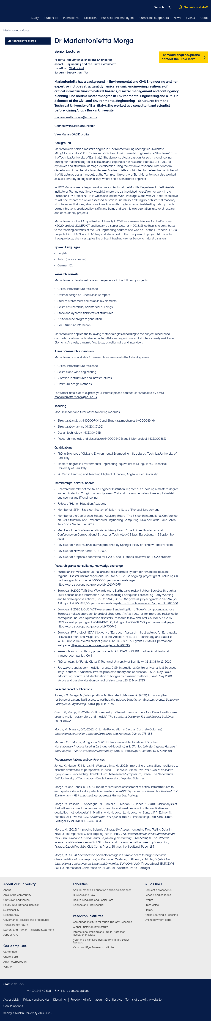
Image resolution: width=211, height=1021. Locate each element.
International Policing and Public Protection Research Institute (99, 933)
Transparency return (15, 924)
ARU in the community (17, 895)
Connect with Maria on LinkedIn (74, 126)
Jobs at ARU (10, 934)
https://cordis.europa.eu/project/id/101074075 (89, 584)
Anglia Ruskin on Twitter (16, 990)
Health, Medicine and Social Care (93, 900)
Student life (51, 18)
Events (190, 18)
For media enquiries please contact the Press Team (180, 57)
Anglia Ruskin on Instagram (11, 990)
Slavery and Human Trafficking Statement (28, 929)
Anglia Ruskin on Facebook (5, 990)
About (204, 18)
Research (90, 18)
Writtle (7, 966)
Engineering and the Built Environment (91, 64)
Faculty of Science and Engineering (90, 60)
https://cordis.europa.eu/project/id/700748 (86, 626)
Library (149, 909)
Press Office (152, 905)
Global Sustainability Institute (90, 927)
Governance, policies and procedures (26, 919)
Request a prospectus (158, 890)
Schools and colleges (158, 895)
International (71, 18)
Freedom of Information (86, 999)
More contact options (72, 990)
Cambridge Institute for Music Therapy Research (102, 922)
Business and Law (84, 895)
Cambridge (10, 951)
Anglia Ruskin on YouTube (21, 990)
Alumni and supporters (154, 18)
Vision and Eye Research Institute (93, 947)
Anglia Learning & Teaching (161, 914)
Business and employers (117, 18)
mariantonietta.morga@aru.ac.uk (75, 117)
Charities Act (113, 999)
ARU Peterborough (15, 961)
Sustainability (11, 909)
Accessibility (11, 999)
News (177, 18)
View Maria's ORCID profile (71, 134)
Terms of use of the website (143, 999)
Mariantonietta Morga (21, 41)
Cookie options (13, 1006)
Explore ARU (11, 914)
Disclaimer (60, 999)
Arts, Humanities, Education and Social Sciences (102, 890)
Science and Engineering (88, 905)
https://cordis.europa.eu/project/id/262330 (100, 645)
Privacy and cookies (36, 999)
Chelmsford (76, 68)
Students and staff (193, 7)
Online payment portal (158, 919)
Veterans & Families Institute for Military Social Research (101, 941)
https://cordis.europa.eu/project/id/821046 (148, 603)
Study (35, 18)
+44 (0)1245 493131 (39, 990)
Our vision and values (16, 900)
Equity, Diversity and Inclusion (21, 905)
